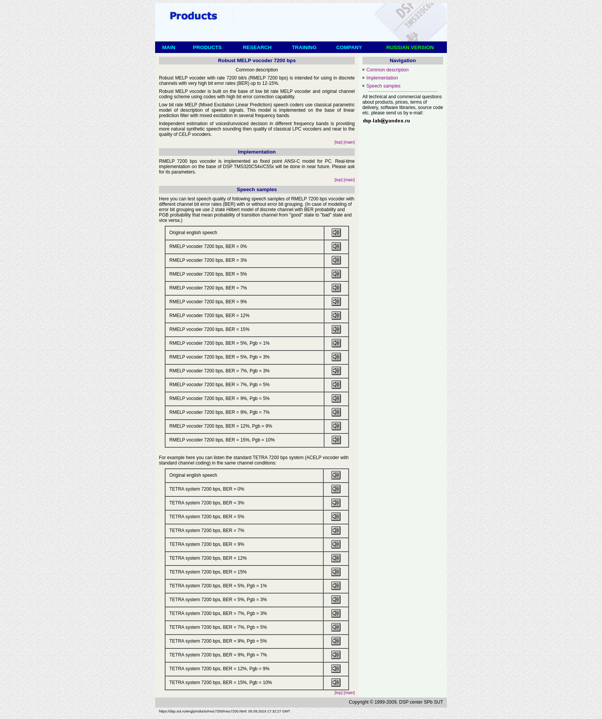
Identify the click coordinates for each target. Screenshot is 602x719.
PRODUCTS (207, 47)
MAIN (168, 47)
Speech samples (383, 86)
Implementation (382, 78)
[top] (338, 142)
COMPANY (349, 47)
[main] (349, 142)
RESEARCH (257, 47)
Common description (387, 70)
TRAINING (304, 47)
